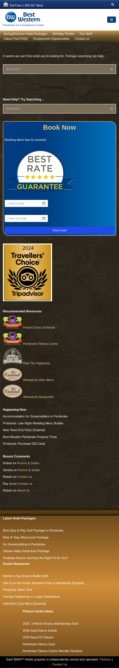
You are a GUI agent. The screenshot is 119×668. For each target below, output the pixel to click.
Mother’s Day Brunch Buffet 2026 (25, 576)
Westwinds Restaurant (28, 397)
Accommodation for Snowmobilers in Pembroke (35, 416)
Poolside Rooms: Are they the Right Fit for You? (35, 558)
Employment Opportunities (51, 39)
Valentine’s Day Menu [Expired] (24, 604)
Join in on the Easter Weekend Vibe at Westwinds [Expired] (43, 583)
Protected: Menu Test (17, 590)
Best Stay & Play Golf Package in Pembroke (33, 531)
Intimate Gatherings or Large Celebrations (31, 597)
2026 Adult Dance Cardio (40, 631)
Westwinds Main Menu (28, 380)
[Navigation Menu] (111, 19)
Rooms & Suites (28, 463)
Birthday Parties (64, 33)
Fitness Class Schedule (29, 327)
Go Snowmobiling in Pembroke (24, 544)
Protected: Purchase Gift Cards (24, 444)
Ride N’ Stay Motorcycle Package (26, 537)
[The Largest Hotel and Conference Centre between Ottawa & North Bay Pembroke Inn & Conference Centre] (23, 20)
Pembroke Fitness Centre (30, 343)
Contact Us (59, 664)
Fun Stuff (86, 33)
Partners (105, 659)
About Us (23, 490)
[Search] (112, 4)
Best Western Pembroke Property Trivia (30, 437)
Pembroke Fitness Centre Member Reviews (52, 651)
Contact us (82, 39)
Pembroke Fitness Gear (39, 644)
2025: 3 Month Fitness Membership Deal (50, 624)
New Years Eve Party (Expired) (24, 430)
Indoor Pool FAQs (16, 39)
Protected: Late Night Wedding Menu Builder (33, 423)
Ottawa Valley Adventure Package (26, 551)
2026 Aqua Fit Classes (38, 637)
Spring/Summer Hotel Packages (26, 33)
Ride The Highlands (26, 363)
